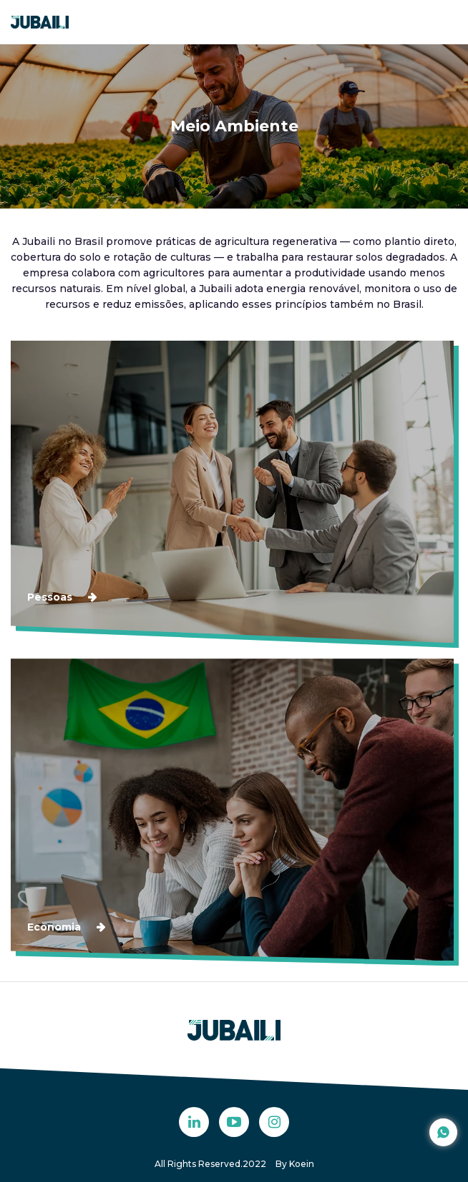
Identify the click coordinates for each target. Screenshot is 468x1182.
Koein (301, 1163)
